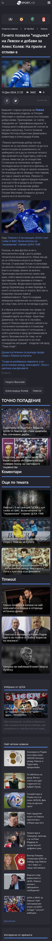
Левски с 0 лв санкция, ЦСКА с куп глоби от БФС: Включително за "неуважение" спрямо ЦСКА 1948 (25, 241)
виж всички (9, 921)
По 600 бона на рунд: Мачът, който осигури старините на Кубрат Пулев (34, 780)
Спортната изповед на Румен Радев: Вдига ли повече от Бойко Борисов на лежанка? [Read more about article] (25, 637)
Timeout (9, 579)
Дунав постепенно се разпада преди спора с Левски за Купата (25, 540)
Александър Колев (16, 390)
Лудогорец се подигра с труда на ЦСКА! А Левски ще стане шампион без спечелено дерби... (25, 431)
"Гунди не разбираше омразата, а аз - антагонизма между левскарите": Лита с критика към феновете (25, 365)
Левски (39, 109)
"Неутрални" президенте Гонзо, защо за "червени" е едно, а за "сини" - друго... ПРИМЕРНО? (24, 711)
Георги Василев (15, 382)
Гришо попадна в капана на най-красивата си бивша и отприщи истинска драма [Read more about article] (23, 608)
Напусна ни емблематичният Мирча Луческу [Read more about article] (25, 668)
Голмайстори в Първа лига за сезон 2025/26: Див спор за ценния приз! (36, 800)
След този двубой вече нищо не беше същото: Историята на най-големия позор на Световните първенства (23, 462)
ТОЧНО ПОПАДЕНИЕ (21, 400)
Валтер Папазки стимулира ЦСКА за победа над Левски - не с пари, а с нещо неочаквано (36, 861)
